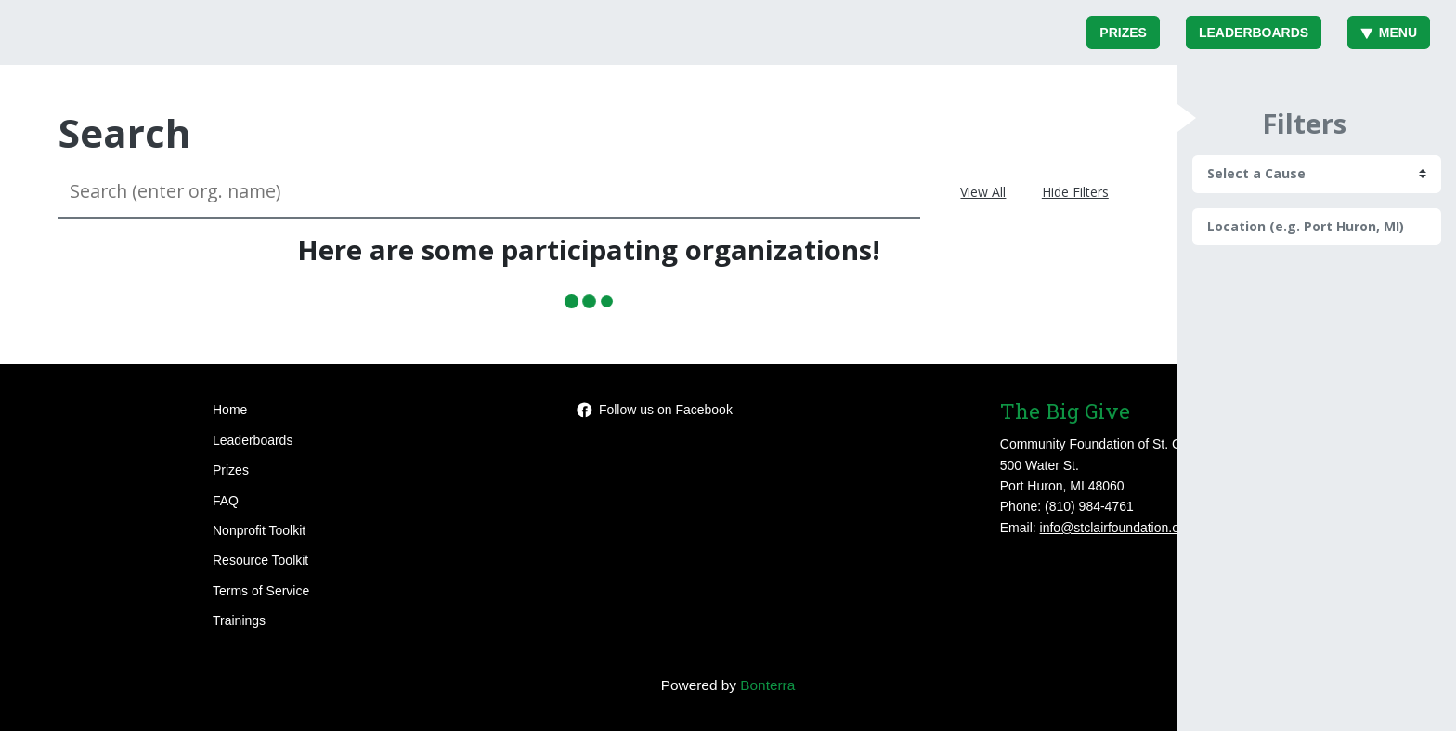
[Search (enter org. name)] (489, 191)
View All (983, 192)
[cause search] (1316, 173)
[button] (1186, 118)
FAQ (226, 500)
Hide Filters (1075, 192)
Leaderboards (1253, 32)
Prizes (1123, 32)
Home (230, 409)
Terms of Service (261, 590)
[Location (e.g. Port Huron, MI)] (1316, 226)
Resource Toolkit (260, 560)
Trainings (239, 620)
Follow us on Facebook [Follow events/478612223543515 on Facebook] (655, 409)
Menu (1388, 32)
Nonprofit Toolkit (259, 530)
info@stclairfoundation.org (1115, 527)
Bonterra (767, 685)
